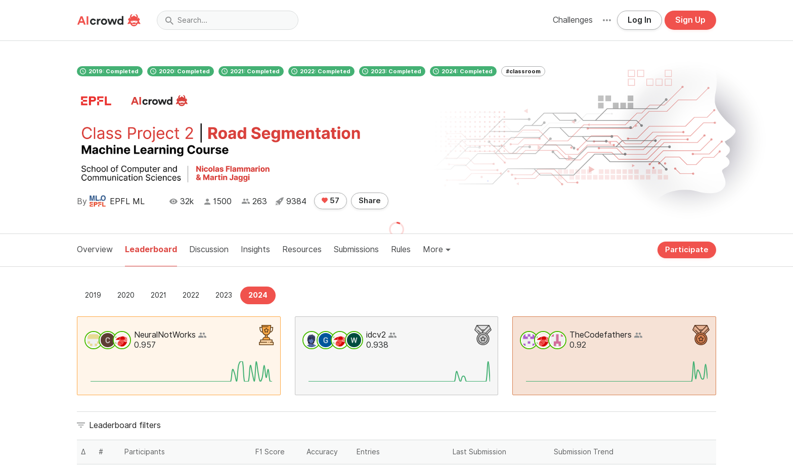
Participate (687, 249)
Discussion (209, 249)
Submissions (356, 249)
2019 (93, 295)
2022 (191, 295)
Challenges (573, 20)
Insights (255, 249)
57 (330, 200)
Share (370, 200)
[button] (607, 20)
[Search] (227, 20)
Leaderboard (151, 249)
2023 (223, 295)
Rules (401, 249)
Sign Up (690, 20)
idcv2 (376, 335)
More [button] (437, 249)
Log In (639, 20)
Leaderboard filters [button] (125, 425)
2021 (158, 295)
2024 (258, 295)
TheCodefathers (600, 335)
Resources (302, 249)
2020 (126, 295)
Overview (95, 249)
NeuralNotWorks (165, 335)
